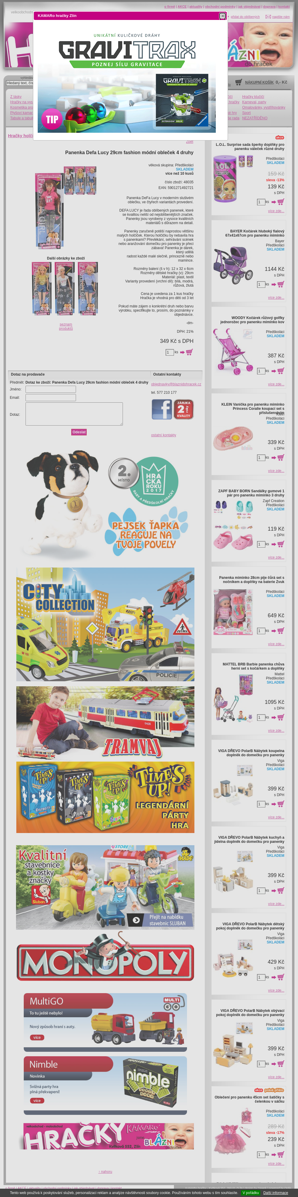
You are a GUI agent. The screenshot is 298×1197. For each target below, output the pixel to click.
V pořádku (250, 1193)
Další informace (275, 1193)
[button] (222, 16)
